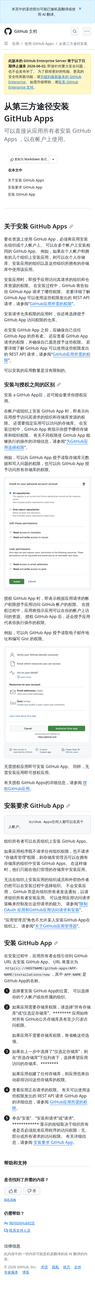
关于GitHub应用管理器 (56, 926)
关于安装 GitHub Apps (38, 226)
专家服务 (11, 1272)
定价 (77, 1266)
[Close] (81, 8)
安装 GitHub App (31, 943)
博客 (25, 1272)
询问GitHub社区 (19, 1223)
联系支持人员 (17, 1230)
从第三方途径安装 (73, 43)
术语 (44, 1266)
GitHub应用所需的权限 (51, 303)
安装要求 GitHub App (37, 805)
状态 (66, 1266)
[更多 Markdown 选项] (53, 159)
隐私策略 (10, 1200)
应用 (15, 43)
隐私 (55, 1266)
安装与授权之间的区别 (32, 384)
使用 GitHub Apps (39, 43)
